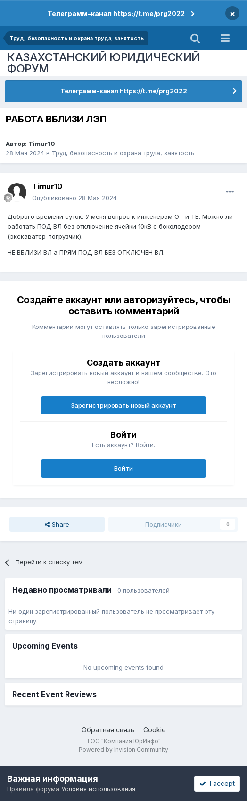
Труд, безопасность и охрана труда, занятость (123, 153)
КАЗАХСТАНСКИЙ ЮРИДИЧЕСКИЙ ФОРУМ (103, 62)
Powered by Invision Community (123, 749)
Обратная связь (108, 730)
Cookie (154, 730)
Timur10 (41, 143)
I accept (217, 783)
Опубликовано (74, 197)
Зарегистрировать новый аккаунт (123, 405)
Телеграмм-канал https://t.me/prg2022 (116, 13)
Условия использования (98, 789)
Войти (123, 468)
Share (57, 524)
